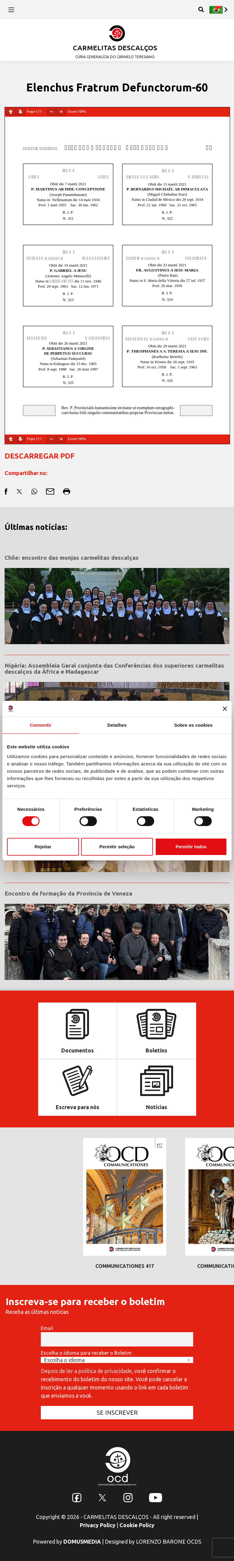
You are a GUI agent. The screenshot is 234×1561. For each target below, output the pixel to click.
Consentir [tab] (40, 725)
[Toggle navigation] (11, 9)
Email (47, 1328)
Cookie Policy (136, 1525)
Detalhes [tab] (116, 725)
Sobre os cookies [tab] (193, 725)
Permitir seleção (117, 846)
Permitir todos (191, 846)
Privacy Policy (97, 1525)
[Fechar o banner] (225, 709)
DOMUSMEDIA (82, 1541)
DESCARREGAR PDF (40, 456)
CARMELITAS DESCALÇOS (115, 47)
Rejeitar (42, 846)
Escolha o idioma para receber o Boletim (86, 1353)
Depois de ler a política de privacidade (86, 1371)
